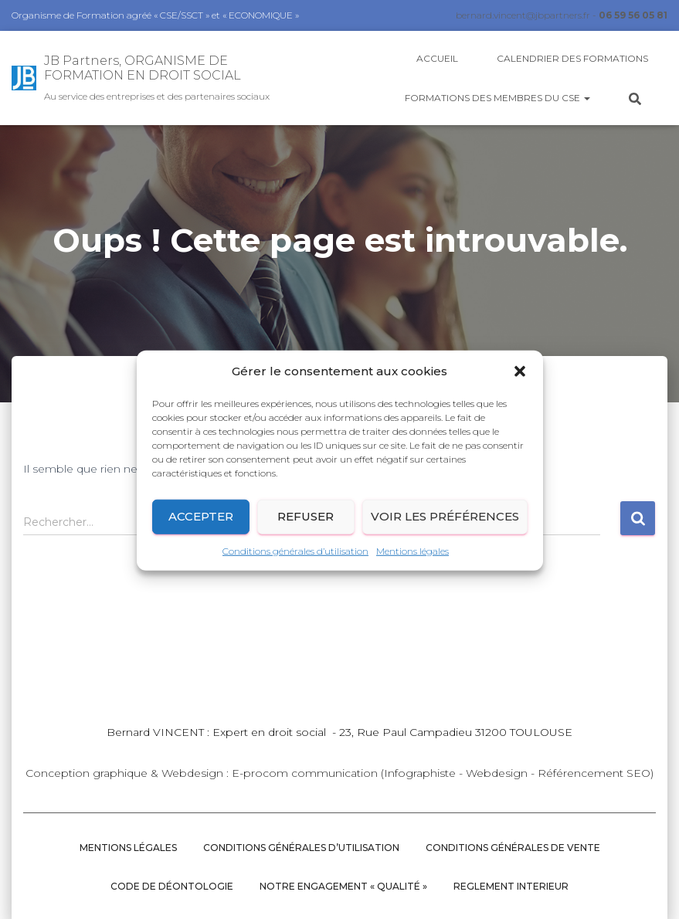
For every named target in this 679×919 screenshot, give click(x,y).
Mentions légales (412, 559)
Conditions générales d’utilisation (295, 559)
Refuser (305, 524)
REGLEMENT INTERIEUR (511, 886)
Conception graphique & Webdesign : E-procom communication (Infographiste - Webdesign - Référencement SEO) (339, 773)
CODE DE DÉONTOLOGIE (171, 886)
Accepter (200, 524)
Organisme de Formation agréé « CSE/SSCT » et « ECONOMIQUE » (155, 15)
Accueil (437, 58)
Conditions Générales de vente (513, 847)
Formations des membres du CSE (497, 97)
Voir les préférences (445, 524)
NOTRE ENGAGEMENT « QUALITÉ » (343, 886)
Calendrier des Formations (572, 58)
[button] (520, 380)
